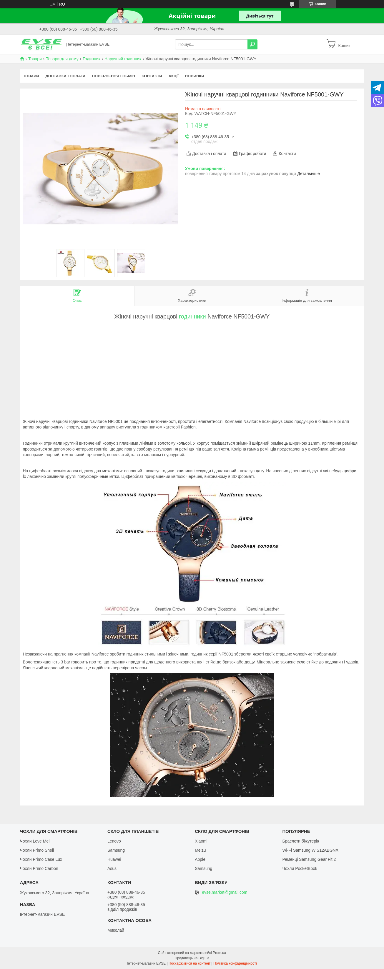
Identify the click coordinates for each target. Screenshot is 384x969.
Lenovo (114, 841)
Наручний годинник (122, 58)
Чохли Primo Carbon (39, 868)
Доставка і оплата (65, 76)
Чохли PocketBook (299, 868)
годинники (192, 316)
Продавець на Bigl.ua (191, 958)
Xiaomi (201, 841)
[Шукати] (252, 44)
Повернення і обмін (113, 76)
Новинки (194, 76)
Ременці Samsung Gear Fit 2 (309, 859)
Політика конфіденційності (235, 963)
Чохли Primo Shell (37, 850)
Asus (112, 868)
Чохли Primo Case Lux (41, 859)
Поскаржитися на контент (189, 963)
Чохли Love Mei (35, 841)
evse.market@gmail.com (224, 892)
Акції (174, 76)
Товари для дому (62, 58)
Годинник (91, 58)
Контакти (152, 76)
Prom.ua (219, 953)
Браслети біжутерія (300, 841)
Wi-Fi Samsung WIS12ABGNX (310, 850)
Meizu (200, 850)
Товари (35, 58)
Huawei (114, 859)
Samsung (116, 850)
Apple (200, 859)
